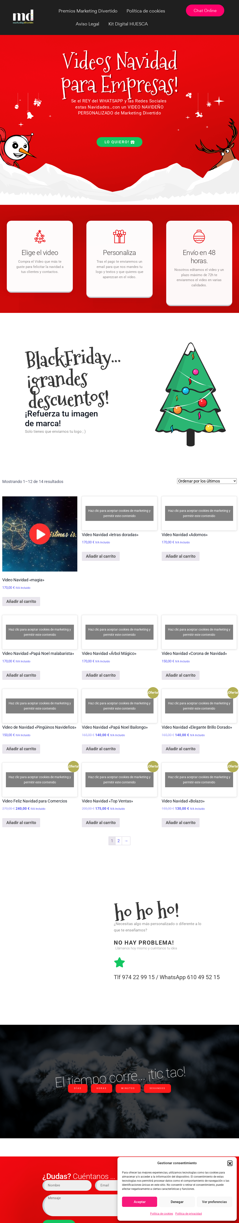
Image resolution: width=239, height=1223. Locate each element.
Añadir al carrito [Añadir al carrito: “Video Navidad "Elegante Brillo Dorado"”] (180, 748)
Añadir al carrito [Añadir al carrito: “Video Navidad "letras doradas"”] (101, 556)
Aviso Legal (87, 24)
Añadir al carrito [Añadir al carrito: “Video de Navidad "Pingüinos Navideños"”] (21, 748)
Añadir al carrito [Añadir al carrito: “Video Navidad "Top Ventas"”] (101, 822)
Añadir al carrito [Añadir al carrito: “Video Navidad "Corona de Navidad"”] (180, 675)
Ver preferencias (214, 1202)
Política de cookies (161, 1213)
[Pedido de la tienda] (207, 481)
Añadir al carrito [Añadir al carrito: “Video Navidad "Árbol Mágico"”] (101, 675)
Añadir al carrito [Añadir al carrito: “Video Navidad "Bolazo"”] (180, 822)
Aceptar (140, 1202)
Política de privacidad (188, 1213)
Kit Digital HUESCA (128, 24)
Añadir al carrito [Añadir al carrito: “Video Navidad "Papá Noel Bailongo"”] (101, 748)
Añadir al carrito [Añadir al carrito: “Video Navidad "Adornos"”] (180, 556)
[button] (230, 1163)
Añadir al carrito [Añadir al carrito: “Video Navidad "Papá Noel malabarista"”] (21, 675)
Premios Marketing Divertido (88, 11)
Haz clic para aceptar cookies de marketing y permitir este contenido (119, 513)
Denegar (177, 1202)
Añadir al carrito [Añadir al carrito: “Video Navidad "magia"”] (21, 601)
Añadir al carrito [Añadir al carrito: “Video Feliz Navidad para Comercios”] (21, 822)
